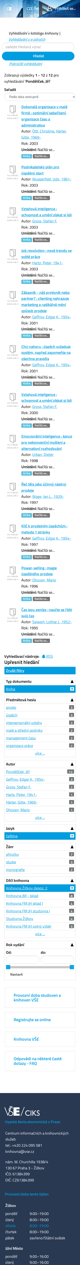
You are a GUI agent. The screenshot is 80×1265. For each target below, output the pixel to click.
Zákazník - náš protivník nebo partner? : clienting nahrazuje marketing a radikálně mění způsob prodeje (45, 302)
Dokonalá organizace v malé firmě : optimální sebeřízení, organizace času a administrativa (44, 116)
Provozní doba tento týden (27, 1194)
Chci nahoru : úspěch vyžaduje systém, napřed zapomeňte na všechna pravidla (46, 353)
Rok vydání (15, 945)
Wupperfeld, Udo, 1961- (51, 179)
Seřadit (10, 89)
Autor (10, 764)
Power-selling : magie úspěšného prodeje (39, 571)
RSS (47, 656)
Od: (9, 952)
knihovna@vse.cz (19, 1151)
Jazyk (10, 828)
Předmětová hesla (21, 700)
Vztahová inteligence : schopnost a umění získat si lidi (46, 212)
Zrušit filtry (15, 670)
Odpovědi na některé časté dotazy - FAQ (38, 1061)
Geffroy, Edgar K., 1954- (51, 317)
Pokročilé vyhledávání (25, 64)
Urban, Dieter (43, 454)
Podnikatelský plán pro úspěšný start (40, 170)
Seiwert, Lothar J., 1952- (52, 622)
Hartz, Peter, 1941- (47, 263)
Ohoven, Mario (44, 580)
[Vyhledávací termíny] (38, 47)
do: (43, 952)
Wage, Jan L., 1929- (48, 496)
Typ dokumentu (19, 681)
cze (30, 8)
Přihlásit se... (61, 8)
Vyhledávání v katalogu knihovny (33, 33)
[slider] (8, 967)
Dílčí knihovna (17, 880)
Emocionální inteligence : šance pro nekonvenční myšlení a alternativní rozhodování (46, 442)
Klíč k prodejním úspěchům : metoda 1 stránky (44, 529)
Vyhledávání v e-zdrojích (27, 39)
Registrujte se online (32, 1019)
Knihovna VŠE (26, 1039)
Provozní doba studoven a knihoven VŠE (37, 997)
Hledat (38, 56)
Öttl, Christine (43, 131)
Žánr (10, 847)
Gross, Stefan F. (44, 221)
